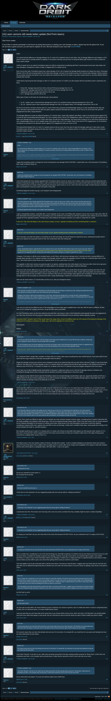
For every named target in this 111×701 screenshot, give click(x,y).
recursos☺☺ (19, 136)
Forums (13, 23)
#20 (107, 679)
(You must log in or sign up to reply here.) (99, 688)
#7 (107, 382)
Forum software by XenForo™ (40, 698)
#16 (107, 594)
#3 (107, 193)
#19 (107, 658)
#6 (107, 331)
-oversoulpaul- (19, 455)
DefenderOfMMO (28, 136)
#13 (107, 514)
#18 (107, 636)
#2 (107, 166)
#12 (107, 495)
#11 (107, 477)
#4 (107, 224)
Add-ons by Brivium (67, 698)
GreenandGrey (7, 400)
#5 (107, 282)
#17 (107, 617)
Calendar (22, 22)
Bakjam (5, 154)
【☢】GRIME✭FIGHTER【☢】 (7, 456)
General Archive (12, 36)
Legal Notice (98, 696)
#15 (107, 570)
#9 (107, 437)
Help (102, 696)
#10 (107, 453)
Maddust (27, 455)
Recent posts (6, 26)
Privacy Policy (107, 698)
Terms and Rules (99, 698)
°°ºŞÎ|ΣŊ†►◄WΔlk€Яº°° (27, 36)
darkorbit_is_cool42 (20, 517)
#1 (107, 133)
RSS (109, 696)
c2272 (5, 558)
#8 (107, 398)
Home (6, 22)
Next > (14, 49)
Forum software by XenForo (14, 698)
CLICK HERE (76, 47)
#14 (107, 537)
